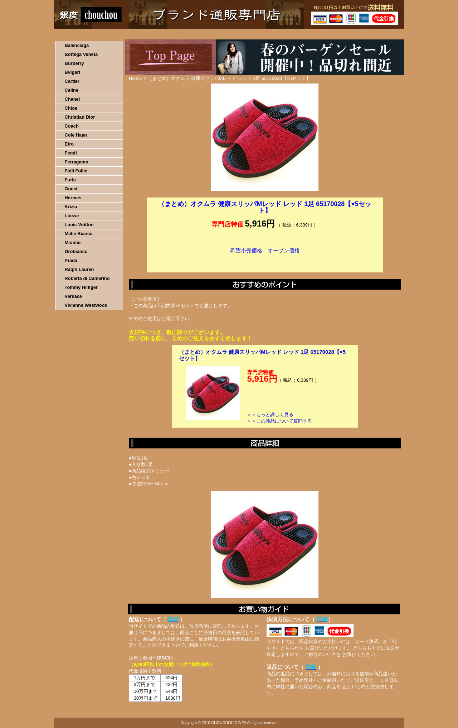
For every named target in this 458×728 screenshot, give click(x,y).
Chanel (72, 99)
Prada (71, 260)
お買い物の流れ (128, 34)
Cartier (72, 81)
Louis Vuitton (79, 224)
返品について (271, 34)
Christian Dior (80, 117)
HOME (85, 34)
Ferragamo (76, 162)
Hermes (73, 197)
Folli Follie (76, 170)
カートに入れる (265, 261)
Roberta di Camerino (87, 278)
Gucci (71, 188)
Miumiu (73, 242)
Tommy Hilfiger (81, 287)
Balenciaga (77, 45)
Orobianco (76, 251)
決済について (177, 34)
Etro (69, 144)
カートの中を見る (367, 34)
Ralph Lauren (79, 269)
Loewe (72, 215)
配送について (224, 34)
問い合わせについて (318, 34)
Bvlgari (72, 72)
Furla (70, 179)
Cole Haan (76, 135)
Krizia (71, 206)
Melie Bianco (79, 233)
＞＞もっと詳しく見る (270, 414)
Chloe (71, 108)
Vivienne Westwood (86, 305)
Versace (73, 296)
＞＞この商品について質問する (279, 421)
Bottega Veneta (81, 54)
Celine (71, 90)
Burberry (74, 63)
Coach (72, 126)
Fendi (71, 153)
